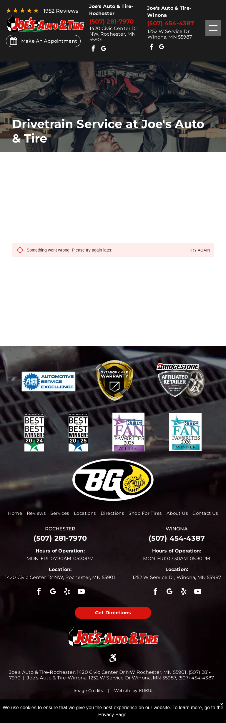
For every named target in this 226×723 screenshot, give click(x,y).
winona (177, 529)
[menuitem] (15, 513)
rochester (60, 529)
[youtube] (81, 592)
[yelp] (67, 592)
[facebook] (93, 49)
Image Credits (88, 690)
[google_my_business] (103, 49)
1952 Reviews (61, 11)
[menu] (213, 28)
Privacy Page (112, 714)
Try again (199, 250)
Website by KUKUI (133, 690)
